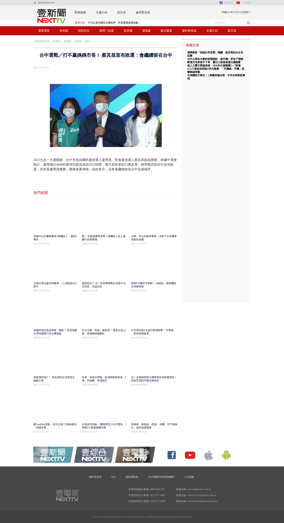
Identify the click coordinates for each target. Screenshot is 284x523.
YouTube (247, 2)
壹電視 (56, 41)
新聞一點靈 (106, 30)
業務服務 (80, 12)
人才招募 (189, 477)
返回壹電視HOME (46, 2)
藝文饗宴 (166, 30)
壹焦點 (64, 30)
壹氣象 (146, 30)
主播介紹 (101, 12)
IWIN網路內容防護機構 (161, 477)
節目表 (121, 12)
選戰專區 (44, 30)
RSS (113, 477)
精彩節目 (84, 30)
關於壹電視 (95, 477)
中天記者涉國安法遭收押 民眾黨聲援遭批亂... (114, 22)
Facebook (228, 2)
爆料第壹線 (189, 30)
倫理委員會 (143, 12)
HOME (78, 41)
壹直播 (128, 30)
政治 (87, 41)
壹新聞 (67, 41)
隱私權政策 (132, 477)
